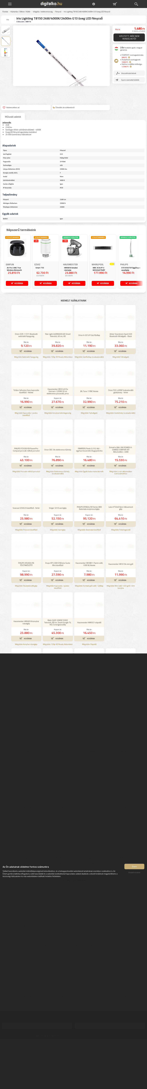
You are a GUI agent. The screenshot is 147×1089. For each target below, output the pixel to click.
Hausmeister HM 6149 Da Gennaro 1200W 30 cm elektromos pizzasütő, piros (58, 430)
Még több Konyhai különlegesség (57, 452)
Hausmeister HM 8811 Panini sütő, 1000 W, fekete (89, 603)
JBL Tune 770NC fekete (89, 430)
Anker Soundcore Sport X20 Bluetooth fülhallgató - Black (121, 374)
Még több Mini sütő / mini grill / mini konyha (121, 626)
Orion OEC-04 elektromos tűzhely (57, 489)
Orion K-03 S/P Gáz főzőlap (89, 374)
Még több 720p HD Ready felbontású (58, 396)
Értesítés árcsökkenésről (63, 107)
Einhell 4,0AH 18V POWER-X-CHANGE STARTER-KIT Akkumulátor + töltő (120, 489)
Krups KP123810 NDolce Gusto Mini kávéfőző (57, 603)
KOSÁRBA (18, 283)
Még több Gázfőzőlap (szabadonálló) (89, 396)
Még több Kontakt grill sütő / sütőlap (89, 625)
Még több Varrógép (57, 569)
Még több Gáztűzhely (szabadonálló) (120, 452)
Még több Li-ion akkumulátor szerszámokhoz (120, 512)
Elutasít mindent (134, 873)
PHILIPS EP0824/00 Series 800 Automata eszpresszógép (89, 547)
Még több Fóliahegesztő (120, 569)
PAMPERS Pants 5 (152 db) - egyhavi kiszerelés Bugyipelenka (89, 488)
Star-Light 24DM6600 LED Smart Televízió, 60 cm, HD (58, 374)
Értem (134, 867)
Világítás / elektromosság (43, 12)
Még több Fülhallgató (121, 396)
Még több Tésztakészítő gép (26, 625)
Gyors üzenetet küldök (130, 79)
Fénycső (58, 12)
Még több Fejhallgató (89, 452)
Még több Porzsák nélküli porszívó (26, 511)
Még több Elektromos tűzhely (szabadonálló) (57, 512)
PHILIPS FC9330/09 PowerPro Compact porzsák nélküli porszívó (26, 488)
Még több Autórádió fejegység (26, 396)
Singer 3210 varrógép (58, 547)
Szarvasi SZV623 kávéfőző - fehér (26, 547)
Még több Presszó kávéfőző (26, 569)
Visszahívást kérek (128, 73)
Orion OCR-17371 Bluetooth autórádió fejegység (26, 374)
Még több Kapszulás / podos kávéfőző (26, 453)
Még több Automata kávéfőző (89, 569)
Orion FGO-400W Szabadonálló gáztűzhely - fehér (120, 430)
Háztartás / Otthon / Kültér (20, 12)
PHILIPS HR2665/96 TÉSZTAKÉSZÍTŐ (26, 603)
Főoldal (5, 12)
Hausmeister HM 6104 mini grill (120, 603)
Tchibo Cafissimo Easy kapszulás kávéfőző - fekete (26, 430)
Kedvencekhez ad (11, 107)
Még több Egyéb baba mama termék (89, 511)
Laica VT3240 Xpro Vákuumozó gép (121, 547)
